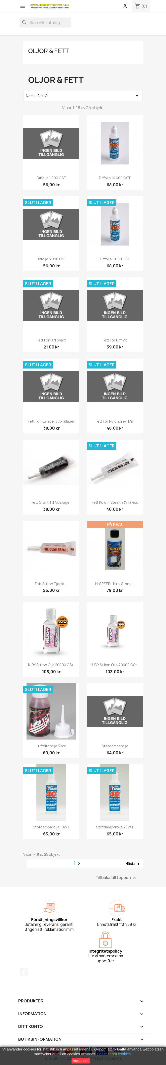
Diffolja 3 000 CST (51, 259)
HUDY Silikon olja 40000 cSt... (115, 664)
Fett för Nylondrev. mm (114, 421)
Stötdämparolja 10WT (51, 827)
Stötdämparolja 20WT (115, 827)
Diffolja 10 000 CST (115, 177)
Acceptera (80, 1061)
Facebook (24, 972)
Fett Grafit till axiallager (51, 502)
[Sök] (45, 23)
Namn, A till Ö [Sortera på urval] (83, 96)
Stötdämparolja (115, 746)
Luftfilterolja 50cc (51, 746)
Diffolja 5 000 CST (115, 259)
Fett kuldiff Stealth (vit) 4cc (115, 502)
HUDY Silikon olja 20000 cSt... (51, 664)
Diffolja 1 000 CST (51, 177)
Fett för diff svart (51, 340)
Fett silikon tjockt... (51, 583)
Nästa (133, 864)
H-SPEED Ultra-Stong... (115, 583)
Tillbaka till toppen (117, 878)
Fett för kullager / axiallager (51, 421)
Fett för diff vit (114, 340)
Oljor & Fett (48, 51)
